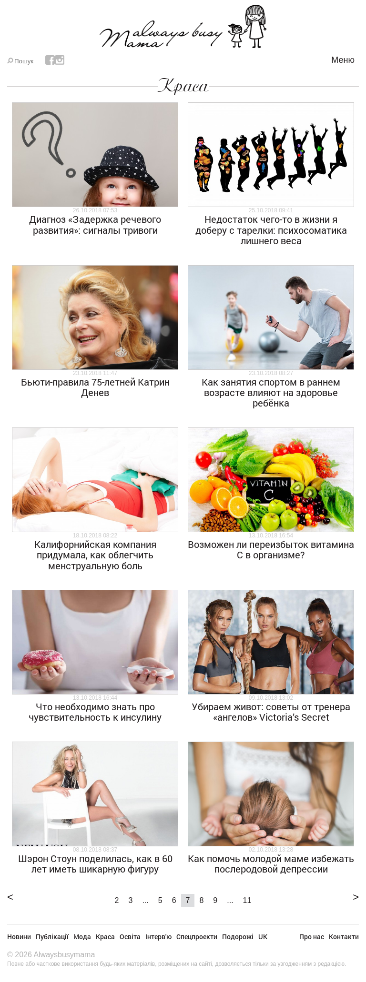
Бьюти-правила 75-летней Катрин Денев (95, 387)
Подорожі (238, 936)
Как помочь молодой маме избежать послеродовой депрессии (271, 863)
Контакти (344, 936)
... (145, 900)
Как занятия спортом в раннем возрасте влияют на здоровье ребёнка (271, 392)
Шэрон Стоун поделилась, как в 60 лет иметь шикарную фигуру (95, 863)
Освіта (130, 936)
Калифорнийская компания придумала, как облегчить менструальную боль (95, 555)
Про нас (311, 936)
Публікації (52, 936)
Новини (19, 936)
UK (262, 936)
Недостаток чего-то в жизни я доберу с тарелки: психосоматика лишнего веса (271, 230)
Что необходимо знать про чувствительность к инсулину (95, 711)
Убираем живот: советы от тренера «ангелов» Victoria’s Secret (271, 711)
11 (247, 900)
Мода (82, 936)
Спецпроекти (196, 936)
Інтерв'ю (158, 936)
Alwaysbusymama (64, 955)
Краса (183, 85)
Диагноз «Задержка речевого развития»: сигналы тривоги (95, 224)
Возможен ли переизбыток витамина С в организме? (271, 549)
